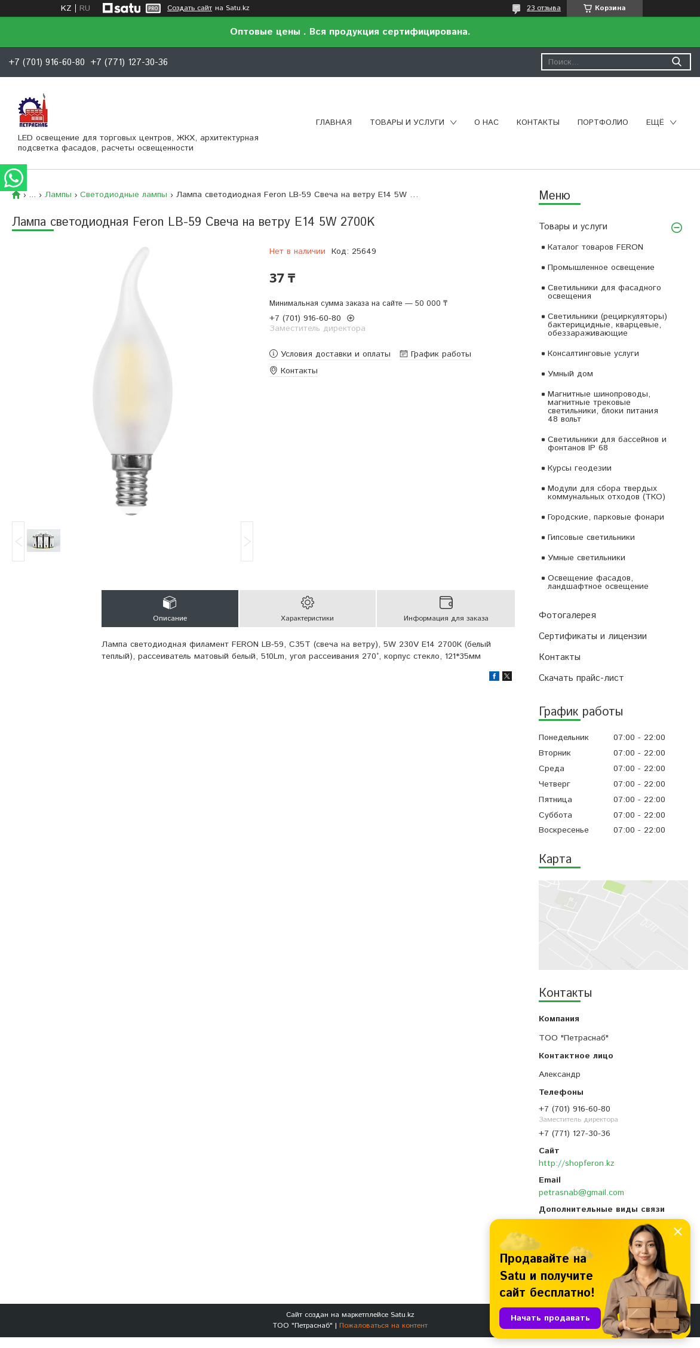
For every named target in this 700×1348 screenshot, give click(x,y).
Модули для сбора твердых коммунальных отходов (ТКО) (606, 493)
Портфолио (603, 122)
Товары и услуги (407, 122)
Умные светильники (586, 558)
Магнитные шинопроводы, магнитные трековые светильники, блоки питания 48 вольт (603, 406)
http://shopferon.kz (577, 1163)
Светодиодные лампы (123, 195)
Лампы (58, 195)
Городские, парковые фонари (606, 517)
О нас (486, 122)
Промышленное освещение (601, 268)
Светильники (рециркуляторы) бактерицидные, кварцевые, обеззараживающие (607, 325)
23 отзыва (544, 8)
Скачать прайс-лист (581, 678)
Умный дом (570, 374)
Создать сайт (189, 8)
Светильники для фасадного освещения (604, 292)
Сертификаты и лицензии (593, 636)
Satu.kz (403, 1315)
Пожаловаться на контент (383, 1326)
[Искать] (676, 61)
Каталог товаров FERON (595, 247)
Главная (334, 122)
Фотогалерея (567, 615)
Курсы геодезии (580, 468)
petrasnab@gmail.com (581, 1193)
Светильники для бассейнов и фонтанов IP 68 (607, 444)
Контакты (538, 122)
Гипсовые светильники (591, 538)
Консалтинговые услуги (593, 354)
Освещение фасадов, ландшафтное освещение (598, 582)
